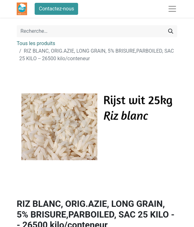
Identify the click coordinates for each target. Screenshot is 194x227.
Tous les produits (36, 43)
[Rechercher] (170, 31)
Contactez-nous (56, 9)
